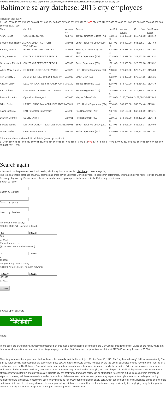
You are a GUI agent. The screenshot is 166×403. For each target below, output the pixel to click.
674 (94, 22)
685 (143, 22)
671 (81, 22)
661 (37, 22)
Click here (82, 171)
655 (11, 22)
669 (72, 22)
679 (117, 22)
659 (28, 22)
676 (103, 22)
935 (17, 25)
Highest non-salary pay (107, 1)
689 (161, 22)
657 (19, 22)
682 (130, 22)
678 (112, 22)
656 (15, 22)
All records (25, 1)
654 (6, 22)
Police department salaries (44, 1)
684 (139, 22)
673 (90, 22)
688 (156, 22)
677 (108, 22)
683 (134, 22)
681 (125, 22)
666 (59, 22)
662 (41, 22)
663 (46, 22)
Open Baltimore (16, 310)
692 (11, 25)
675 (99, 22)
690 (2, 25)
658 (24, 22)
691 (6, 25)
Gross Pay (139, 29)
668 (68, 22)
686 (147, 22)
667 (64, 22)
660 (33, 22)
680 (121, 22)
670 (77, 22)
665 (55, 22)
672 (86, 22)
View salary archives (21, 320)
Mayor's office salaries (69, 1)
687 (152, 22)
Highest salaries (88, 1)
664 (50, 22)
